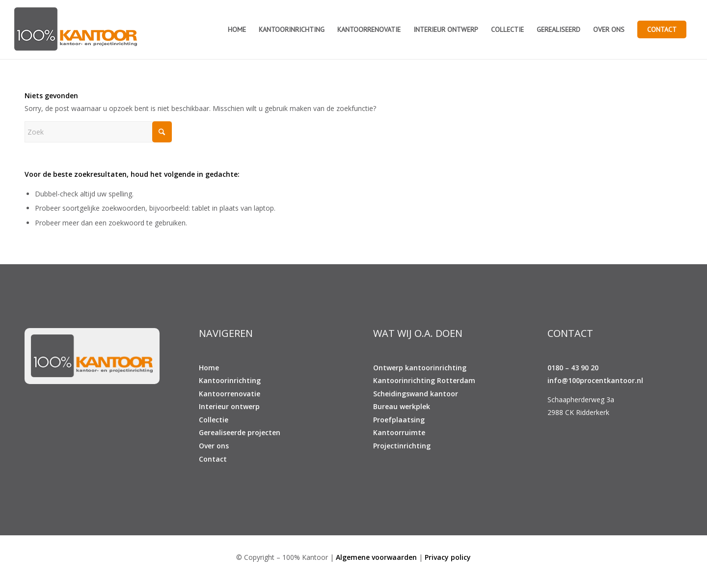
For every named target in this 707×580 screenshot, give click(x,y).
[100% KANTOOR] (75, 29)
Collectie (213, 419)
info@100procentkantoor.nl (595, 380)
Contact (213, 459)
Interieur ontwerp (229, 406)
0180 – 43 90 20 (572, 367)
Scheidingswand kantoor (415, 393)
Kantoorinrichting (230, 380)
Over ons (214, 445)
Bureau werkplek (401, 406)
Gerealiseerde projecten (239, 432)
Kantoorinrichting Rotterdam (424, 380)
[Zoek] (98, 131)
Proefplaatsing (399, 419)
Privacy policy (448, 557)
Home (209, 367)
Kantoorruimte (399, 432)
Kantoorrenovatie (229, 393)
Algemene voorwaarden (376, 557)
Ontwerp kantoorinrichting (419, 367)
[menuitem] (236, 29)
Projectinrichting (402, 445)
